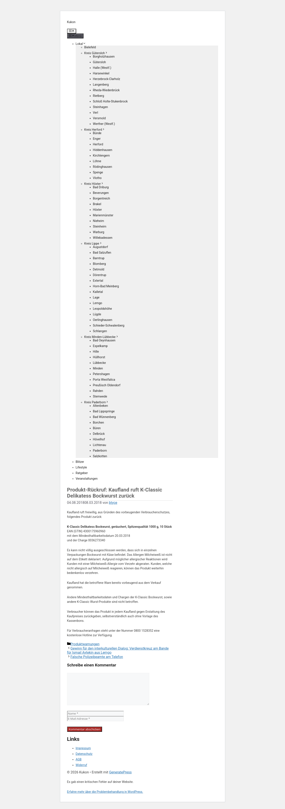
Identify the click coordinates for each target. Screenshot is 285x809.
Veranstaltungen (87, 478)
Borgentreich (101, 198)
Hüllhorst (99, 357)
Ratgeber (82, 473)
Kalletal (98, 292)
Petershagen (101, 374)
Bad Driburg (101, 187)
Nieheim (98, 221)
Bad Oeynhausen (104, 340)
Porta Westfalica (104, 379)
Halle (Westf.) (102, 67)
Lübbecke (99, 362)
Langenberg (101, 84)
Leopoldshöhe (102, 308)
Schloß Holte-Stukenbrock (110, 101)
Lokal (81, 44)
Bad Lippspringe (104, 411)
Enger (97, 138)
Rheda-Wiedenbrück (106, 90)
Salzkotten (100, 456)
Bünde (97, 133)
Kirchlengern (101, 155)
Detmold (98, 269)
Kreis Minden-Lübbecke (101, 337)
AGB (79, 759)
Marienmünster (103, 215)
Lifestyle (81, 467)
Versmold (99, 118)
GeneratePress (120, 772)
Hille (96, 351)
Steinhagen (100, 107)
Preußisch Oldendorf (107, 385)
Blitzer (80, 461)
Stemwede (100, 396)
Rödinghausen (102, 166)
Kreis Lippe (93, 243)
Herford (98, 144)
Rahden (98, 391)
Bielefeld (90, 47)
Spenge (98, 172)
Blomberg (99, 263)
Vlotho (97, 178)
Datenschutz (84, 754)
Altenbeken (100, 405)
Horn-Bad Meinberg (106, 286)
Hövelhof (99, 439)
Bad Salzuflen (102, 252)
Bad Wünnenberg (104, 417)
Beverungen (101, 193)
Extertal (98, 280)
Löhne (97, 161)
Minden (98, 368)
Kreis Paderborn (96, 402)
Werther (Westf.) (104, 124)
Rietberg (98, 95)
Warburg (98, 232)
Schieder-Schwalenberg (108, 325)
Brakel (97, 204)
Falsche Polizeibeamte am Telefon (97, 657)
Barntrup (99, 258)
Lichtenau (99, 445)
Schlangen (100, 331)
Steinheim (99, 226)
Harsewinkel (101, 73)
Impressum (83, 748)
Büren (97, 428)
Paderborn (100, 450)
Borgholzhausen (104, 56)
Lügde (97, 314)
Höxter (97, 209)
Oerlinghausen (102, 320)
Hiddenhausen (102, 150)
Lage (96, 297)
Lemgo (97, 303)
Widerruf (81, 765)
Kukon (71, 22)
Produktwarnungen (85, 644)
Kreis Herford (94, 129)
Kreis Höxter (94, 183)
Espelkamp (100, 346)
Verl (95, 112)
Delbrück (99, 433)
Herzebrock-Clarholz (106, 79)
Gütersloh (99, 62)
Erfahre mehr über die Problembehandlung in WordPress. (105, 791)
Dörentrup (99, 275)
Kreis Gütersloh (96, 53)
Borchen (98, 422)
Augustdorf (100, 247)
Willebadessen (102, 237)
